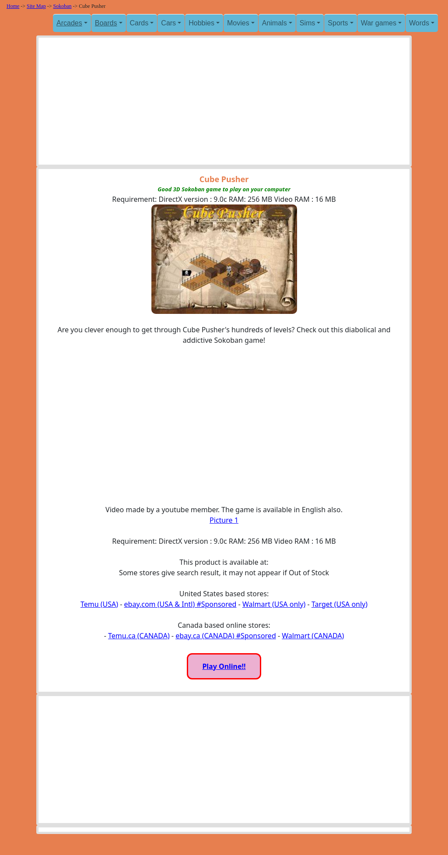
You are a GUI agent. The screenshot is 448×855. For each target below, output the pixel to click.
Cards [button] (139, 23)
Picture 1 (224, 520)
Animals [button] (274, 23)
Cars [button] (168, 23)
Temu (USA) (99, 604)
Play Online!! (223, 666)
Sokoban (62, 6)
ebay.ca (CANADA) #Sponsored (225, 635)
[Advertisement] (224, 103)
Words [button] (419, 23)
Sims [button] (307, 23)
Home (13, 6)
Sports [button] (338, 23)
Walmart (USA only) (273, 604)
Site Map (36, 6)
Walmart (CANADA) (313, 635)
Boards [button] (106, 23)
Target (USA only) (340, 604)
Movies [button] (238, 23)
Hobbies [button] (201, 23)
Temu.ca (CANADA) (139, 635)
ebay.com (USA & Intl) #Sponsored (180, 604)
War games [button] (378, 23)
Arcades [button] (69, 23)
